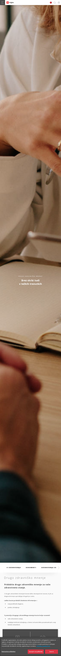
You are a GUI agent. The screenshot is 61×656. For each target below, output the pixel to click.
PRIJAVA (58, 2)
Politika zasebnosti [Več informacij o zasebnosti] (43, 650)
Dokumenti (31, 567)
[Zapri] (57, 644)
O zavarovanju (14, 567)
